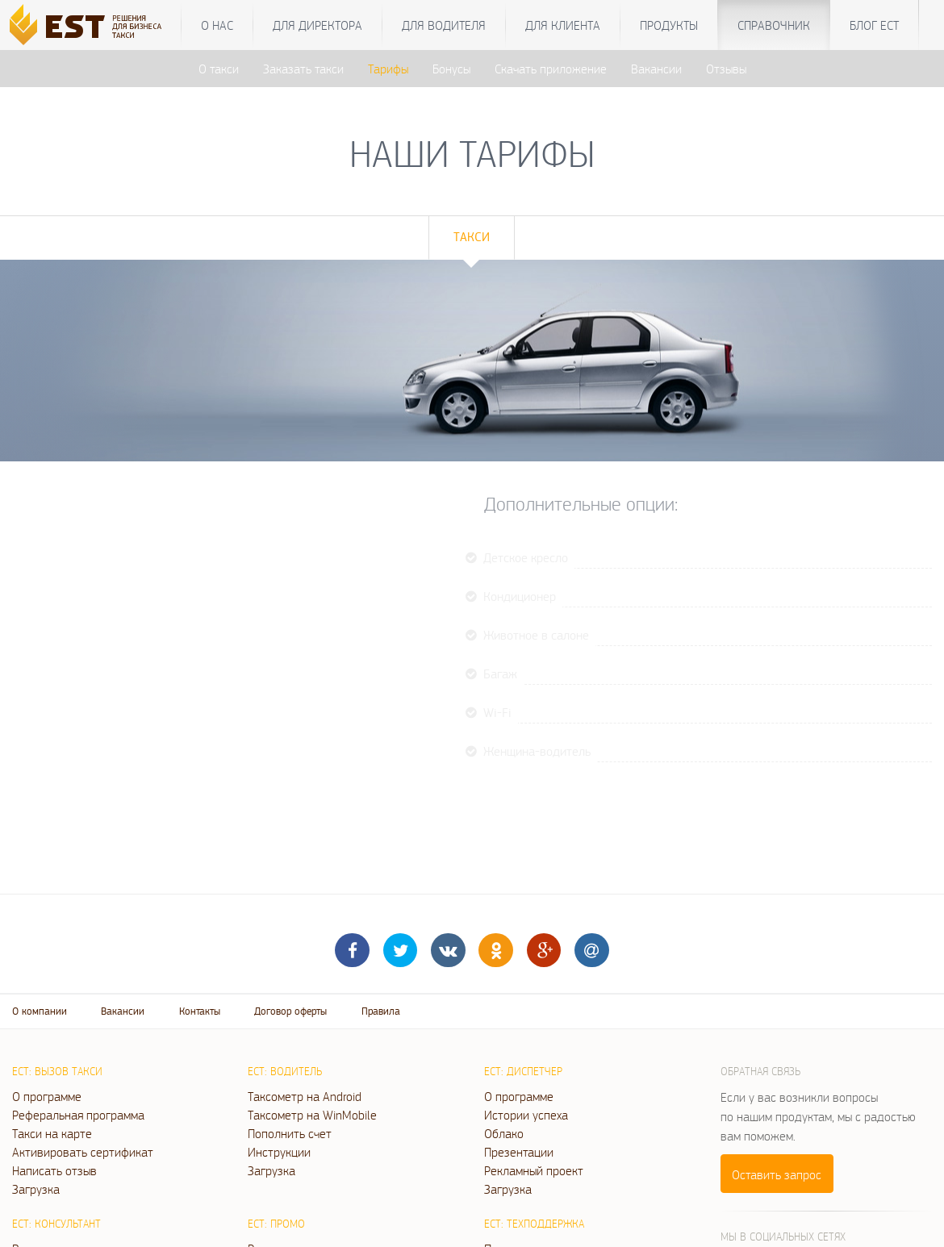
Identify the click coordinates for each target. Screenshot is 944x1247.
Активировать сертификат (82, 1152)
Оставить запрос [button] (776, 1174)
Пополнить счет (290, 1133)
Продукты (669, 25)
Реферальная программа (78, 1115)
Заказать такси (303, 68)
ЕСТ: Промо (276, 1223)
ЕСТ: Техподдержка (534, 1223)
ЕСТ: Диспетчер (523, 1071)
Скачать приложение (551, 68)
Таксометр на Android (304, 1096)
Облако (504, 1133)
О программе (46, 1096)
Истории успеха (526, 1115)
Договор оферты (290, 1011)
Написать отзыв (54, 1170)
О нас (217, 25)
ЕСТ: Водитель (285, 1071)
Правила (380, 1011)
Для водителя (444, 25)
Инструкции (279, 1152)
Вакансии (656, 68)
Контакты (199, 1011)
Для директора (317, 25)
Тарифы (388, 68)
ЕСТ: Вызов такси (57, 1071)
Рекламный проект (533, 1170)
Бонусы (451, 68)
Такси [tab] (471, 236)
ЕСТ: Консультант (56, 1223)
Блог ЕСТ (874, 25)
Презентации (518, 1152)
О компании (39, 1011)
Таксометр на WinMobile (312, 1115)
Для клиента (562, 25)
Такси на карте (52, 1133)
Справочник (773, 25)
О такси (218, 68)
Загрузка (36, 1189)
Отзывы (726, 68)
